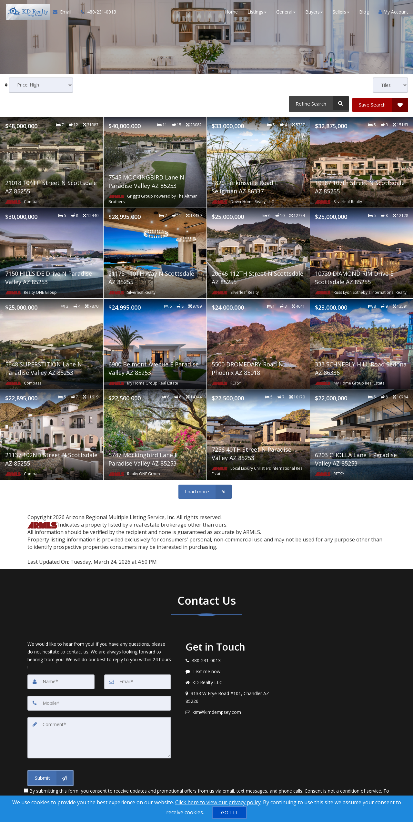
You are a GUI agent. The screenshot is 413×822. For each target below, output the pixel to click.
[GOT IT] (229, 812)
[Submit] (50, 775)
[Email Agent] (63, 13)
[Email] (137, 680)
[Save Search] (380, 103)
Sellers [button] (341, 13)
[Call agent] (95, 13)
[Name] (61, 680)
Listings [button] (257, 13)
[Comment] (99, 735)
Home (231, 13)
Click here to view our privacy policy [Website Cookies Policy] (218, 802)
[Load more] (205, 490)
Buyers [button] (314, 13)
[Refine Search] (318, 103)
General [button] (286, 13)
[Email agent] (232, 710)
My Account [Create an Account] (393, 13)
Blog (364, 13)
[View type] (390, 85)
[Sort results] (41, 85)
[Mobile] (99, 701)
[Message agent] (232, 669)
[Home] (26, 13)
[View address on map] (232, 695)
